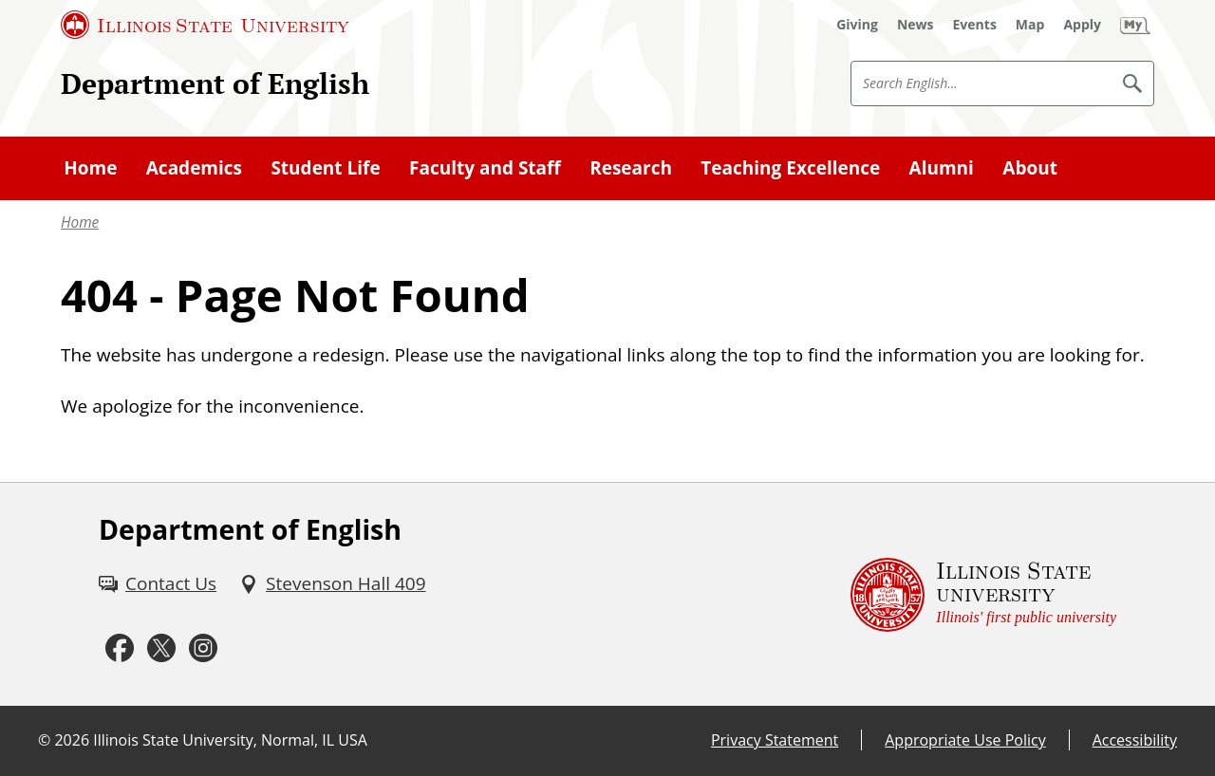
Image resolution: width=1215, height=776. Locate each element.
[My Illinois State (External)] (1135, 25)
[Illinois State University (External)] (205, 25)
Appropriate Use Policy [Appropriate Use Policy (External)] (965, 740)
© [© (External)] (44, 740)
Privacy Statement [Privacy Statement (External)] (774, 740)
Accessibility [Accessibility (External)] (1135, 740)
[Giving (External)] (857, 25)
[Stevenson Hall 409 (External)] (332, 583)
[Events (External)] (974, 25)
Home (80, 222)
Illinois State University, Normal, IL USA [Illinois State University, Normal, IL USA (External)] (230, 740)
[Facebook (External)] (119, 648)
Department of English (215, 83)
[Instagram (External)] (203, 648)
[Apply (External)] (1082, 25)
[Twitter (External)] (161, 648)
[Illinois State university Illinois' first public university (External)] (983, 594)
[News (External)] (915, 25)
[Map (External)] (1030, 25)
